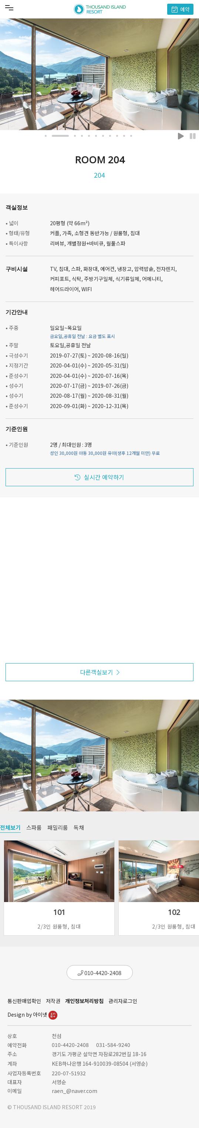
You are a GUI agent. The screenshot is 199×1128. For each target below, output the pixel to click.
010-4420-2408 (99, 972)
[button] (46, 136)
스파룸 (34, 827)
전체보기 (10, 827)
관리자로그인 (122, 1001)
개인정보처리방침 (84, 1001)
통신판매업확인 (24, 1001)
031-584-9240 (113, 1044)
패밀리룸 (57, 827)
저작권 (53, 1001)
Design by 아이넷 (32, 1014)
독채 (79, 827)
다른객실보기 (99, 672)
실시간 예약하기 (99, 477)
